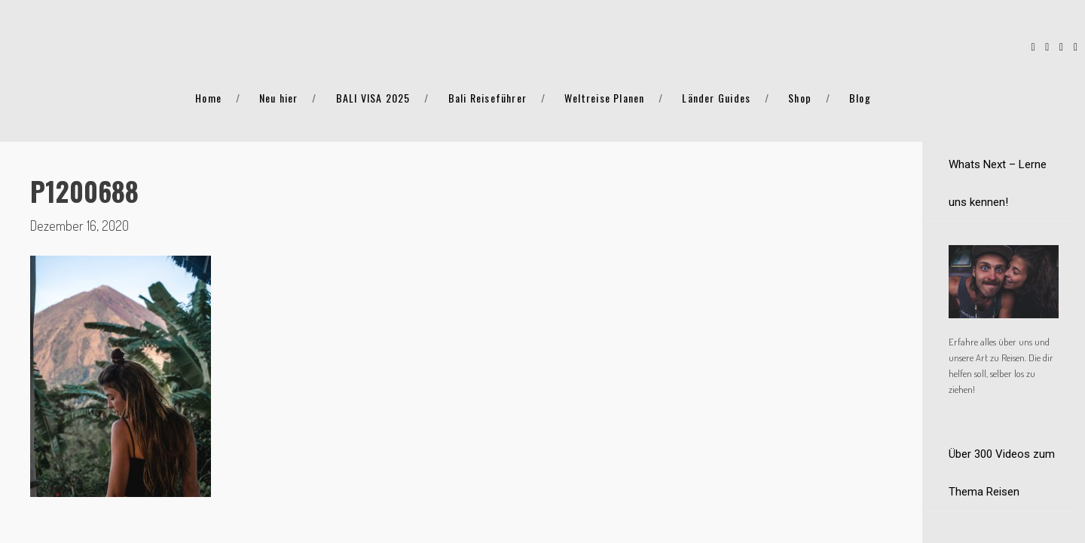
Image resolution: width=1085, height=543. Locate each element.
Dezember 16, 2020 (79, 225)
